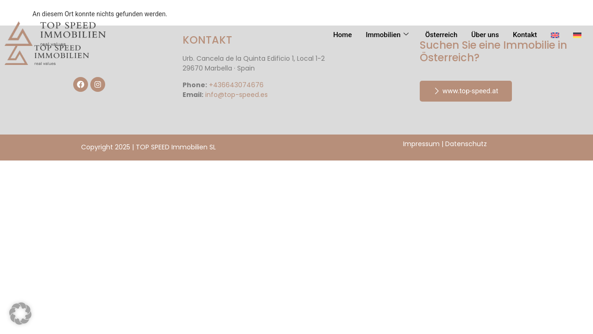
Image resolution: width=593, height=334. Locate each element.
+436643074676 (236, 85)
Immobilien (387, 35)
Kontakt (525, 35)
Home (342, 35)
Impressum (421, 143)
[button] (20, 313)
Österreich (441, 35)
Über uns (485, 35)
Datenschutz (466, 143)
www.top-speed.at (466, 91)
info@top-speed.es (236, 94)
